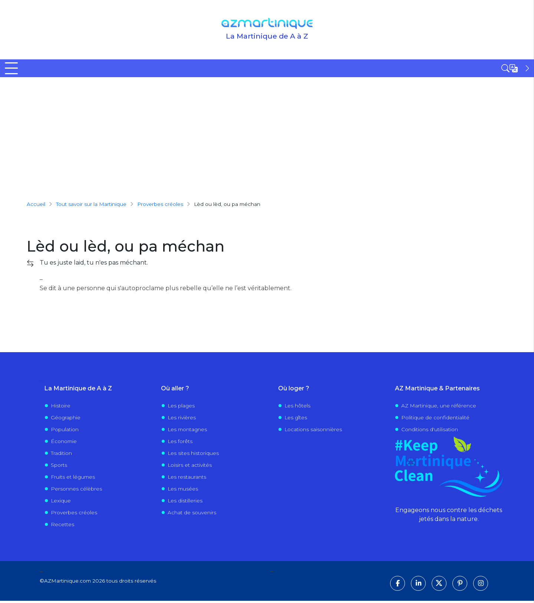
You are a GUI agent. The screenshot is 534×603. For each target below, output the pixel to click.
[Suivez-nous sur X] (439, 585)
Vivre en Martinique (343, 69)
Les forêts (180, 443)
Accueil (15, 69)
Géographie (65, 419)
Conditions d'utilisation (429, 431)
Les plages (181, 407)
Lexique (61, 502)
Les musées (183, 491)
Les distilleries (185, 502)
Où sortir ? (197, 69)
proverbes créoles (160, 206)
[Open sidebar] (516, 68)
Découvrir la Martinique (68, 69)
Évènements (413, 69)
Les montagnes (187, 431)
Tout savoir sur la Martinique (91, 206)
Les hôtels (297, 407)
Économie (64, 443)
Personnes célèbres (76, 491)
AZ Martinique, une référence (438, 407)
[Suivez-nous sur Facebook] (397, 585)
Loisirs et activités (190, 467)
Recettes (62, 526)
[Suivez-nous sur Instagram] (480, 585)
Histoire (60, 407)
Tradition (61, 455)
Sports (59, 467)
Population (65, 431)
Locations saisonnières (313, 431)
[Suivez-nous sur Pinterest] (459, 585)
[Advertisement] (267, 135)
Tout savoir (141, 69)
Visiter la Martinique (264, 69)
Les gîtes (295, 419)
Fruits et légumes (73, 479)
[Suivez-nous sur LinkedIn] (418, 585)
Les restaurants (187, 479)
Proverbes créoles (74, 514)
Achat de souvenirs (192, 514)
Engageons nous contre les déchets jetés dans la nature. (448, 517)
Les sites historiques (193, 455)
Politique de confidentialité (435, 419)
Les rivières (182, 419)
